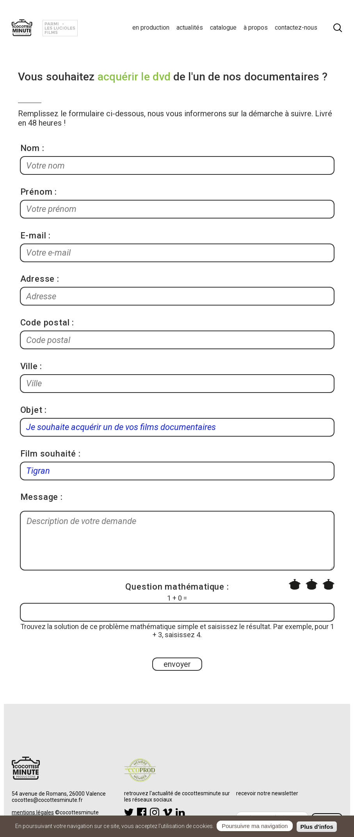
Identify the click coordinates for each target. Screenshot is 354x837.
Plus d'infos (316, 827)
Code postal (45, 322)
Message (39, 497)
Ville (29, 366)
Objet (31, 410)
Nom (30, 148)
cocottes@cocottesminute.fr (47, 800)
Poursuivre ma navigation (255, 826)
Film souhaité (48, 453)
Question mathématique (174, 587)
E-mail (33, 235)
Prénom (36, 192)
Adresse (37, 279)
